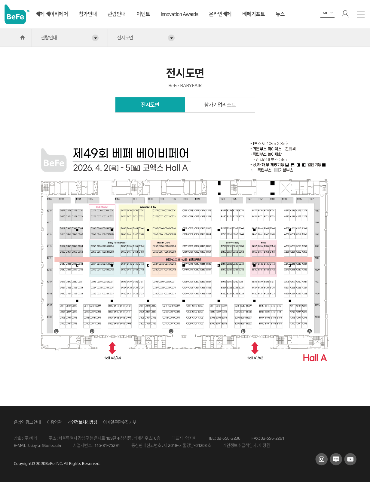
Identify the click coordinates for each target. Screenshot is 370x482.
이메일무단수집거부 (119, 422)
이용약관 (54, 422)
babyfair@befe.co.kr (45, 445)
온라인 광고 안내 (27, 422)
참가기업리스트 (220, 105)
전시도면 (150, 105)
